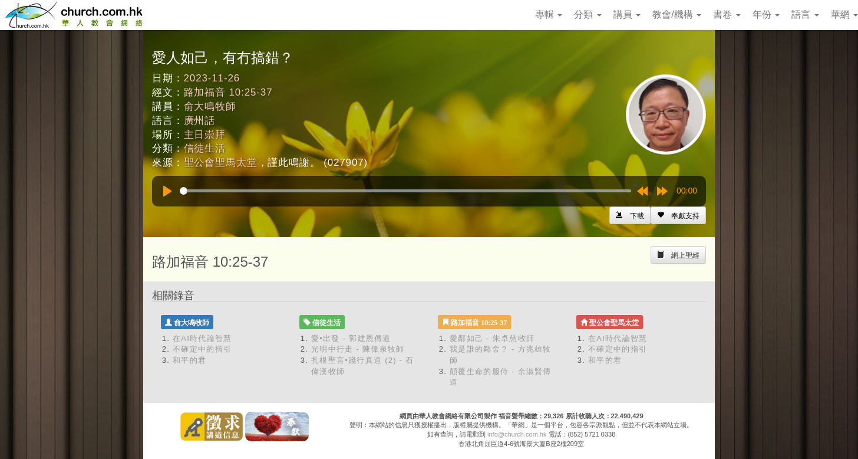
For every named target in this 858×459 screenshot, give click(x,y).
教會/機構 (676, 14)
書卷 (726, 14)
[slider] (405, 190)
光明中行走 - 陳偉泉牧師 (357, 349)
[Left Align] (678, 215)
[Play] (167, 191)
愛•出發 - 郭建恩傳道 (351, 338)
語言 (805, 14)
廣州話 (200, 120)
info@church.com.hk (516, 434)
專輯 (548, 14)
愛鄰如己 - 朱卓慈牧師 (492, 338)
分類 (587, 14)
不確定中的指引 (202, 349)
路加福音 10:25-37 (228, 92)
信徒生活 (205, 148)
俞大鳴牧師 (210, 106)
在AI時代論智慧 (202, 338)
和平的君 (189, 360)
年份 (766, 14)
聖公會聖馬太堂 (221, 162)
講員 (627, 14)
